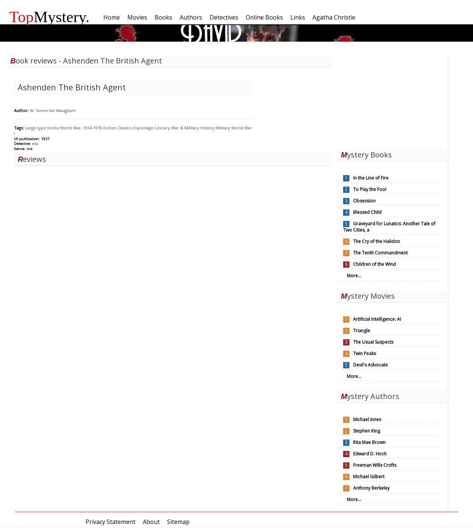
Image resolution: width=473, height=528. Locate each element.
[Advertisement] (392, 99)
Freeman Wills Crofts (374, 465)
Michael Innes (367, 419)
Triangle (361, 330)
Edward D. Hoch (370, 454)
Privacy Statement (110, 522)
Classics (126, 128)
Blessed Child (367, 212)
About (151, 522)
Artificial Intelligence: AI (377, 319)
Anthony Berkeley (371, 488)
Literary (163, 128)
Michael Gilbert (368, 476)
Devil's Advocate (370, 365)
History (207, 128)
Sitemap (178, 522)
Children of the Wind (374, 264)
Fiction (110, 128)
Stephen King (366, 431)
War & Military (185, 128)
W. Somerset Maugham (53, 110)
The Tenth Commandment (380, 253)
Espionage (144, 128)
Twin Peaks (364, 353)
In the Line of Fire (371, 178)
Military (223, 128)
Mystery (49, 16)
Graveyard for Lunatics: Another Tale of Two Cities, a (389, 226)
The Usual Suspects (373, 342)
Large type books (42, 128)
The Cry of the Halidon (376, 241)
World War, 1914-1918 (81, 128)
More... (354, 275)
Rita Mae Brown (369, 442)
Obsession (364, 201)
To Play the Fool (369, 189)
